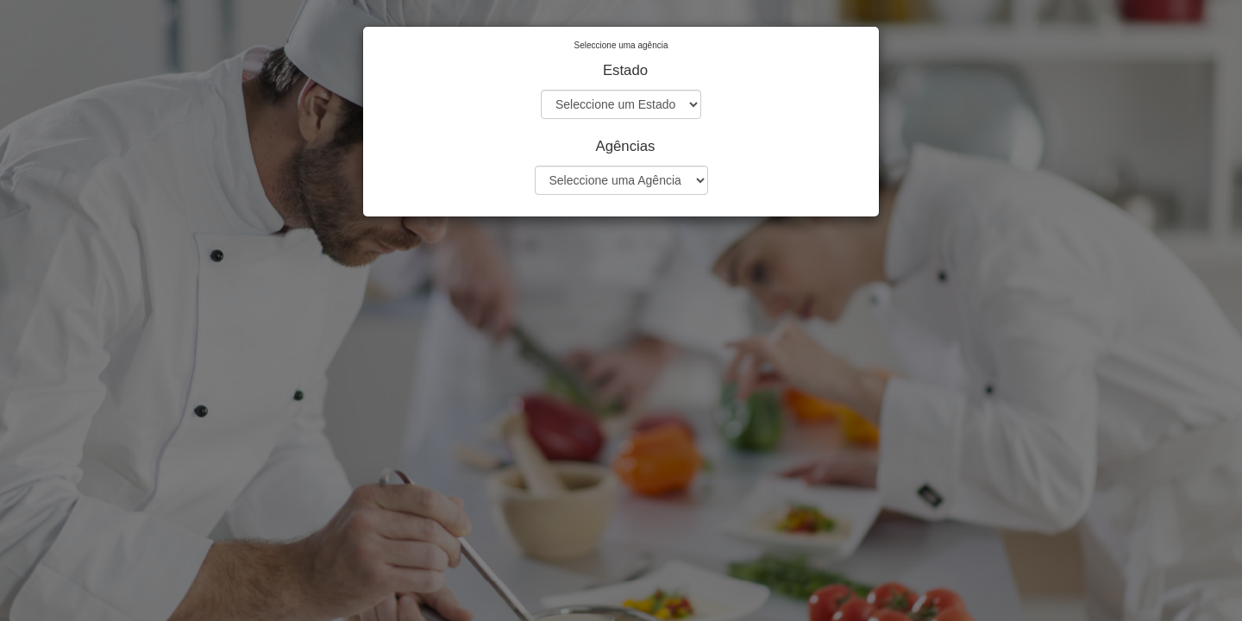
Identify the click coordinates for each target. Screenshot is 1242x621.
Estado (625, 70)
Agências (625, 146)
